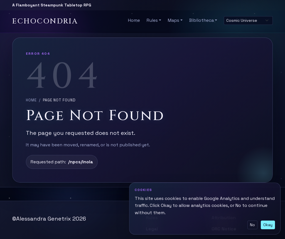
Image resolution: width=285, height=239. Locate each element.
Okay (267, 224)
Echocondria (45, 21)
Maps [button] (173, 20)
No (252, 224)
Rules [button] (152, 20)
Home (134, 20)
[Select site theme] (248, 20)
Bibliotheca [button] (201, 20)
